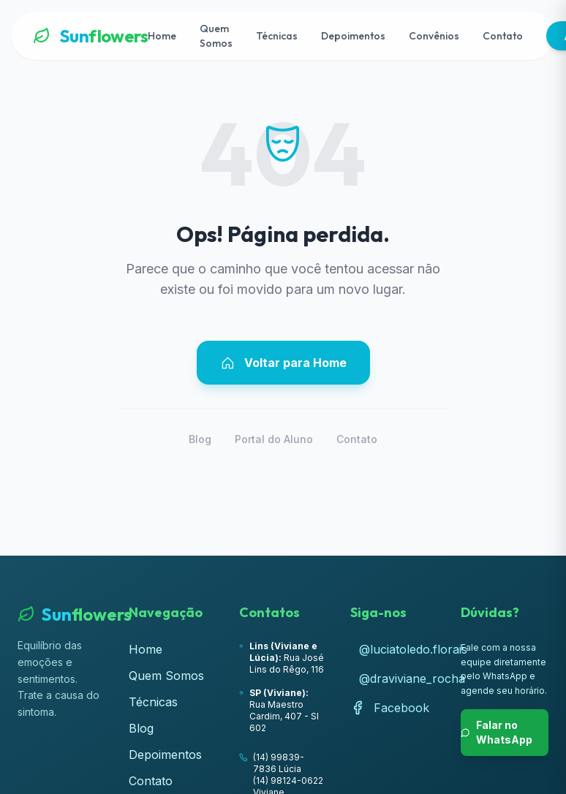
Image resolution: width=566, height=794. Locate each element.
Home (162, 35)
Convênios (434, 35)
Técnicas (277, 35)
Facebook (389, 707)
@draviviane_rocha (398, 678)
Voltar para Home (283, 362)
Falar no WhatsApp (496, 732)
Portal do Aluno (274, 439)
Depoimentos (353, 35)
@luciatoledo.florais (398, 649)
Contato (503, 35)
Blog (200, 439)
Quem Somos (216, 36)
